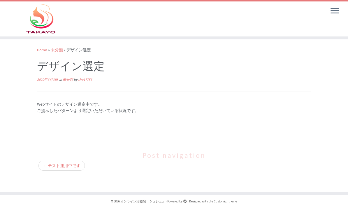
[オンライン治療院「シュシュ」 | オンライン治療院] (40, 19)
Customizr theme (225, 201)
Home (42, 49)
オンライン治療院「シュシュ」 (142, 201)
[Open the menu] (335, 11)
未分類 (57, 49)
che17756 (85, 79)
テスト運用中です (61, 165)
